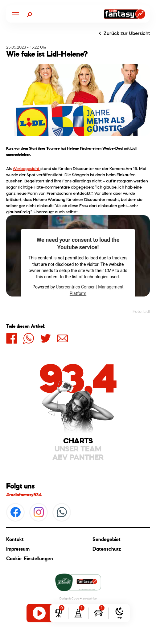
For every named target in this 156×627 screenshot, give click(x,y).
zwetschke (89, 598)
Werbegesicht (26, 169)
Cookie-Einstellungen (29, 558)
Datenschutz (106, 549)
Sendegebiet (106, 539)
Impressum (18, 549)
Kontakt (15, 539)
